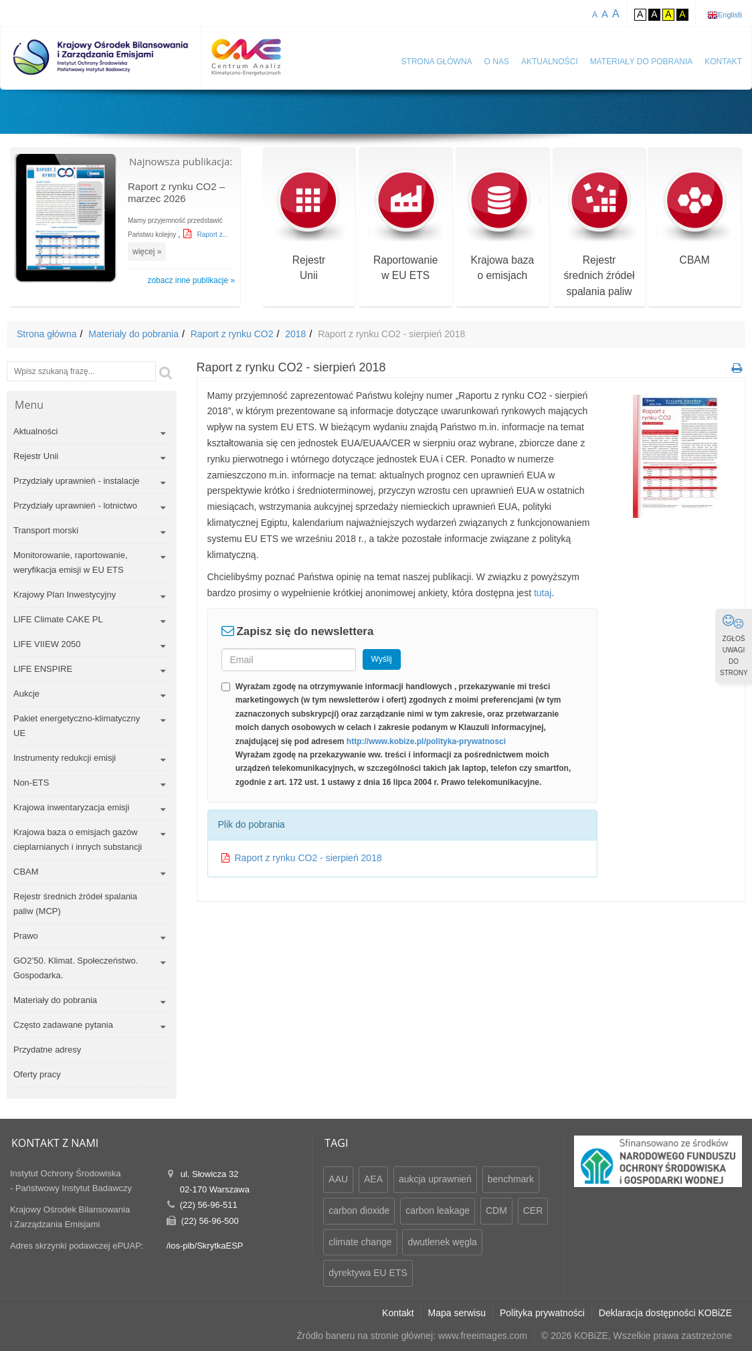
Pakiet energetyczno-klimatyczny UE (76, 725)
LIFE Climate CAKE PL (58, 619)
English (730, 15)
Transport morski (45, 530)
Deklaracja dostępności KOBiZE (665, 1313)
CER (533, 1210)
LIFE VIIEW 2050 (46, 644)
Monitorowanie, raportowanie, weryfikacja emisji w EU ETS (70, 562)
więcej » (146, 251)
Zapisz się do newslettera (304, 631)
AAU (338, 1179)
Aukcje (26, 694)
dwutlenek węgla (442, 1242)
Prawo (25, 936)
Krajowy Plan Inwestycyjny (64, 595)
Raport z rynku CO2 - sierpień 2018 (308, 857)
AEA (373, 1179)
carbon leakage (437, 1210)
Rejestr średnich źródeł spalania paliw (599, 234)
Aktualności (549, 61)
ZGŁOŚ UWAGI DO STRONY (734, 645)
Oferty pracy (37, 1074)
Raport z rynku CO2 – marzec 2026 (176, 192)
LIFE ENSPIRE (42, 669)
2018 (295, 334)
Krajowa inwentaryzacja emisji (71, 807)
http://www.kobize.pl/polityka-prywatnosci (426, 741)
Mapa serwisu (457, 1313)
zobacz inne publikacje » (191, 280)
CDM (496, 1210)
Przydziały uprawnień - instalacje (76, 481)
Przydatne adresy (47, 1050)
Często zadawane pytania (63, 1025)
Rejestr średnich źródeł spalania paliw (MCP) (75, 903)
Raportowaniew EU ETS (405, 226)
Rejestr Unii (35, 456)
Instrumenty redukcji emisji (64, 758)
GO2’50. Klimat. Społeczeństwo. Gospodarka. (75, 968)
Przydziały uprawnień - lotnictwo (75, 506)
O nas (496, 61)
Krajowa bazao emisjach (502, 226)
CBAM (694, 218)
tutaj (542, 593)
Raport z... (212, 234)
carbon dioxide (358, 1210)
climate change (359, 1242)
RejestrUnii (308, 226)
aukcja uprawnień (435, 1179)
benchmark (511, 1179)
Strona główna (436, 61)
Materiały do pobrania (641, 61)
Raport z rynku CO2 (232, 334)
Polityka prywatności (542, 1313)
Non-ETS (31, 783)
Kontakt (723, 61)
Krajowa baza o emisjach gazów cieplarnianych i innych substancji (77, 839)
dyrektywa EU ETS (367, 1272)
